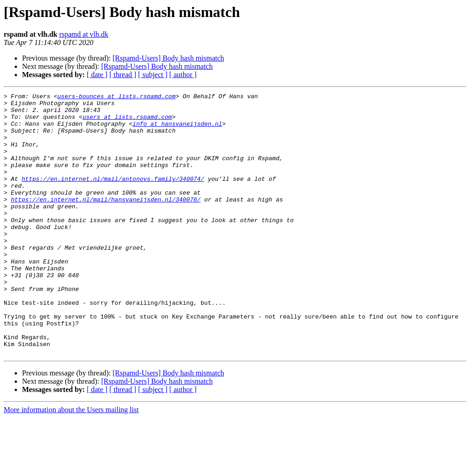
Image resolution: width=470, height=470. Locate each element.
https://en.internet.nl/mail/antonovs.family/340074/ (113, 196)
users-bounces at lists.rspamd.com (116, 97)
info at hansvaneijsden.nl (177, 130)
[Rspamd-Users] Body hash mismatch (168, 58)
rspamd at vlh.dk (83, 34)
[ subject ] (153, 74)
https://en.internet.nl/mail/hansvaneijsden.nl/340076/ (106, 221)
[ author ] (183, 74)
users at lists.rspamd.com (127, 122)
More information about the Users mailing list (71, 462)
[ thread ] (122, 74)
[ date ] (97, 74)
